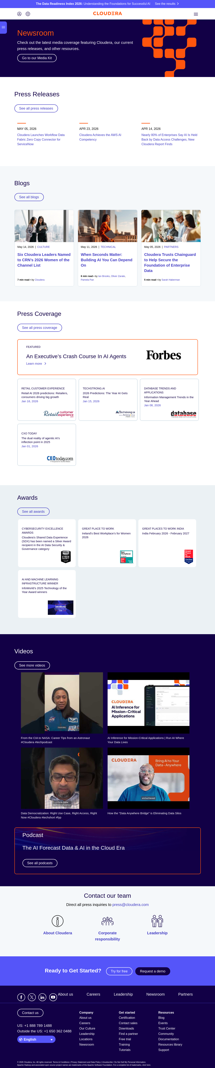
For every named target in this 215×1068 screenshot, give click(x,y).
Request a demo (152, 971)
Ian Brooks (104, 276)
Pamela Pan (87, 279)
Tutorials (124, 1050)
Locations (86, 1039)
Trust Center (166, 1028)
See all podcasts (40, 863)
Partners (185, 994)
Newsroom (155, 994)
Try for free (119, 971)
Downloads (126, 1028)
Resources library (170, 1044)
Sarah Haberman (171, 279)
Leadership (123, 994)
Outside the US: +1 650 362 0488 (44, 1031)
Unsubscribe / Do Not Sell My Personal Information (124, 1062)
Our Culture (87, 1028)
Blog (161, 1017)
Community (166, 1033)
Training (124, 1044)
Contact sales (128, 1023)
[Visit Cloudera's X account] (32, 997)
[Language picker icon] (27, 14)
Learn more (36, 363)
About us (65, 994)
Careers (93, 994)
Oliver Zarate (118, 276)
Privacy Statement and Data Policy (85, 1062)
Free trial (125, 1039)
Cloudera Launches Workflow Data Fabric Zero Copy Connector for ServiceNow (41, 139)
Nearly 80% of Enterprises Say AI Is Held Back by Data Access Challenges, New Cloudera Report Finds (169, 139)
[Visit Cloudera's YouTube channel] (53, 997)
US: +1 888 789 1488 (34, 1026)
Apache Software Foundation (99, 1065)
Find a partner (128, 1033)
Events (163, 1023)
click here (146, 1065)
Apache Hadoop (24, 1065)
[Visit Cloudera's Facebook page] (21, 997)
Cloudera (40, 279)
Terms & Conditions (61, 1062)
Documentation (168, 1039)
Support (163, 1050)
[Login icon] (19, 14)
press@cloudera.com (130, 905)
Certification (127, 1017)
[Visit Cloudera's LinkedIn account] (42, 997)
